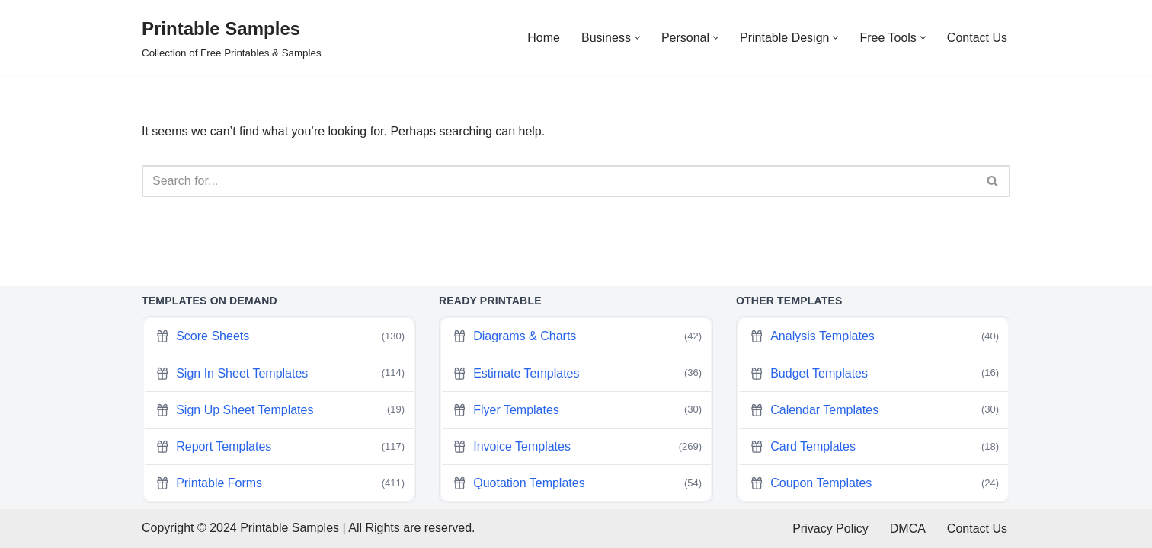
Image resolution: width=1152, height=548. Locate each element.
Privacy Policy (830, 528)
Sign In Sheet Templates (280, 373)
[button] (637, 37)
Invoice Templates (577, 446)
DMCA (908, 528)
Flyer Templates (577, 409)
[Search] (559, 181)
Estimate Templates (577, 373)
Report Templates (280, 446)
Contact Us (977, 37)
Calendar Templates (874, 409)
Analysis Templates (874, 336)
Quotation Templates (577, 483)
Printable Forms (280, 483)
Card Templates (874, 446)
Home (543, 37)
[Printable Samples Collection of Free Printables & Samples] (232, 38)
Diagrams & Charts (577, 336)
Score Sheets (280, 336)
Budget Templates (874, 373)
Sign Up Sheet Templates (280, 409)
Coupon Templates (874, 483)
